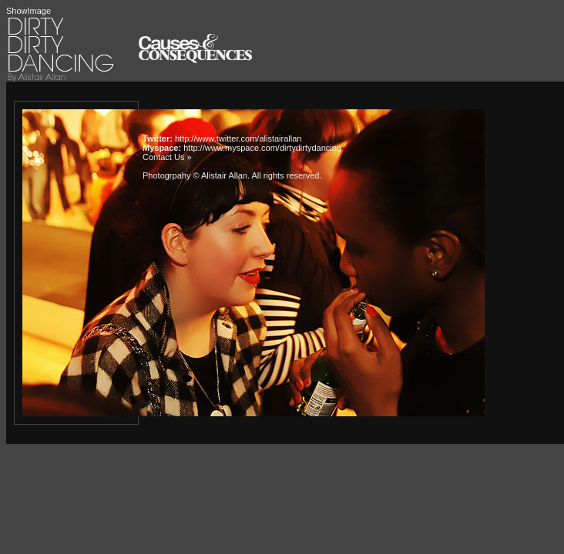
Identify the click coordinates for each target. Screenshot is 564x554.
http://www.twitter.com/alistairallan (238, 138)
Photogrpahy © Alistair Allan (195, 175)
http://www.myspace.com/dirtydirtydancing (262, 147)
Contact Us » (167, 157)
